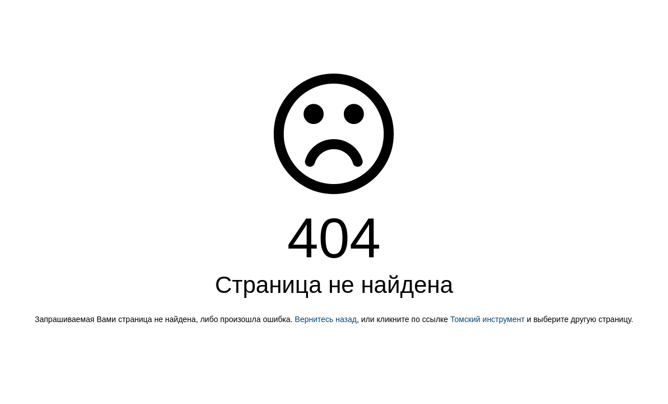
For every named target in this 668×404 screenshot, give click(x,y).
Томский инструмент (487, 319)
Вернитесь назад (326, 319)
